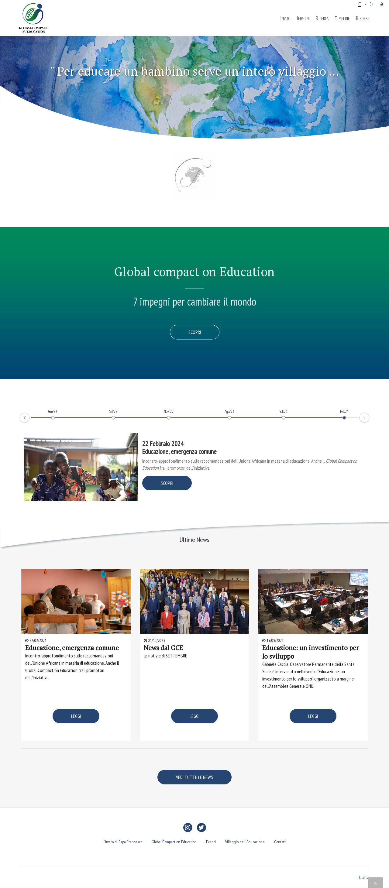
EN (372, 4)
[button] (29, 91)
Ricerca (322, 18)
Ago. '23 (229, 411)
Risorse (362, 18)
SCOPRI (167, 483)
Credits (363, 877)
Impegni (303, 18)
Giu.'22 (52, 411)
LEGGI (76, 716)
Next (369, 415)
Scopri (194, 332)
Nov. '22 (169, 411)
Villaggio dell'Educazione (245, 842)
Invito (285, 18)
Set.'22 (113, 411)
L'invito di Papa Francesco (122, 842)
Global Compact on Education (174, 842)
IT (359, 4)
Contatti (280, 842)
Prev (19, 419)
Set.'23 (283, 411)
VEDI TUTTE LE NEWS (194, 777)
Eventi (211, 842)
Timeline (342, 18)
